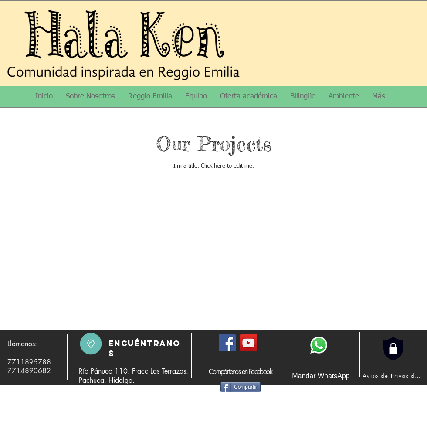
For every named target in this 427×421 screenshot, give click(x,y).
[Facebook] (227, 342)
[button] (90, 99)
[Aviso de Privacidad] (393, 375)
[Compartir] (240, 387)
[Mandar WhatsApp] (320, 376)
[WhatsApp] (318, 345)
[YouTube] (248, 342)
